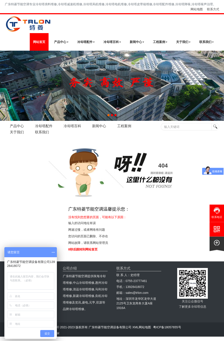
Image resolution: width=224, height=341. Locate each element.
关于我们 (183, 42)
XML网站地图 (141, 327)
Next (4, 85)
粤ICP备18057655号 (167, 327)
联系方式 (213, 9)
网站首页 (39, 42)
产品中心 (61, 42)
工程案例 (160, 42)
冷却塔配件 (86, 42)
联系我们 (206, 42)
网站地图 (197, 9)
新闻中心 (137, 42)
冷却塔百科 (112, 42)
